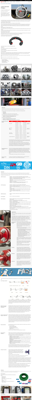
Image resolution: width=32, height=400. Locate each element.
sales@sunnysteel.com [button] (29, 0)
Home (2, 3)
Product (4, 3)
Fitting (6, 3)
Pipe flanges (9, 3)
